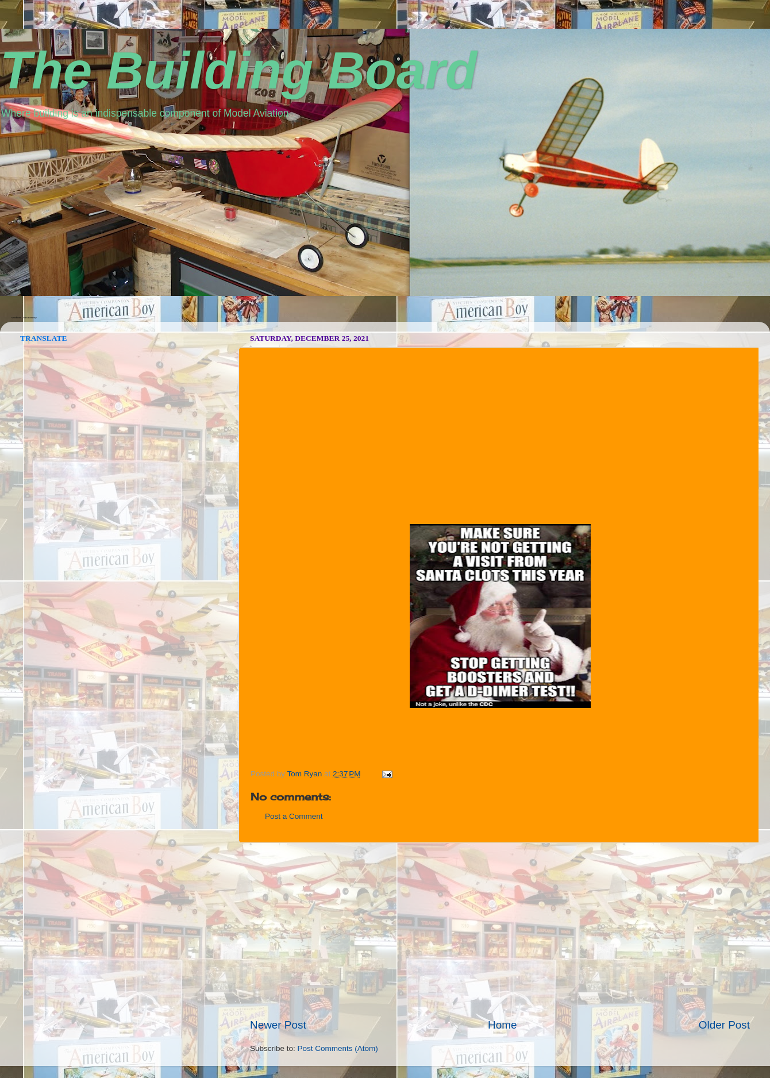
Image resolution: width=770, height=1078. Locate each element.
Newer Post (278, 1025)
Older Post (724, 1025)
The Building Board (238, 70)
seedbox (16, 317)
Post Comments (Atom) (338, 1048)
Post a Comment (294, 816)
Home (502, 1025)
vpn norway (30, 317)
